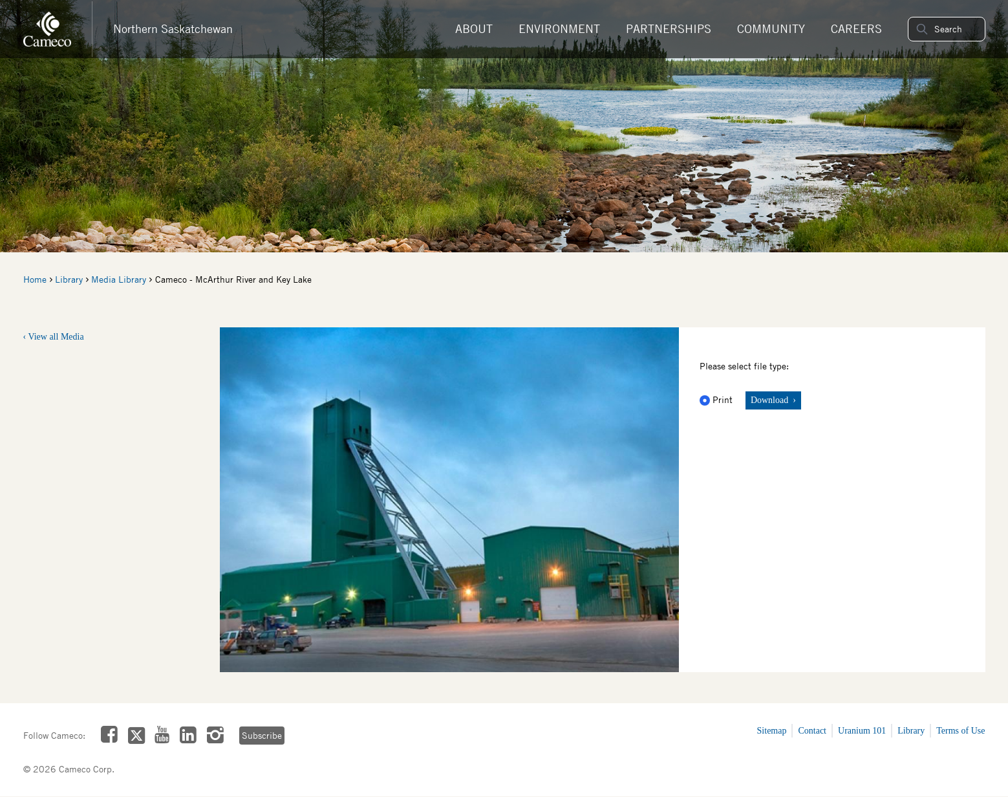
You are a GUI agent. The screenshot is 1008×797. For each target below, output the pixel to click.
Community (771, 29)
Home (35, 279)
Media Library (118, 279)
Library (69, 279)
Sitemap (772, 731)
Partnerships (668, 29)
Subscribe (261, 735)
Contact (812, 731)
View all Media (55, 337)
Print (717, 400)
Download (771, 400)
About (474, 29)
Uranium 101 (862, 731)
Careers (856, 29)
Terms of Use (960, 731)
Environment (559, 29)
